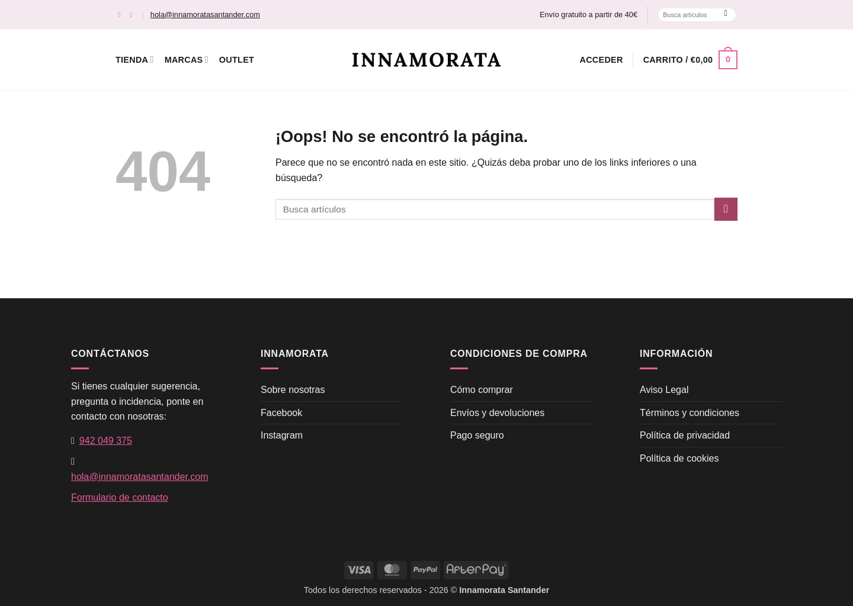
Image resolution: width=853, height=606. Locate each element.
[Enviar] (726, 14)
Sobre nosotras (293, 390)
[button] (601, 59)
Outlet (236, 60)
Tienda (135, 59)
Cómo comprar (481, 390)
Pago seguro (477, 435)
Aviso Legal (664, 390)
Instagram (282, 435)
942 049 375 (105, 441)
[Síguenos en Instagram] (133, 14)
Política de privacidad (685, 435)
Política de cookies (679, 458)
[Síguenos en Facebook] (122, 14)
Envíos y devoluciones (497, 413)
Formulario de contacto (119, 497)
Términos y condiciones (689, 413)
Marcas (187, 59)
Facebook (281, 413)
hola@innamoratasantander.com (205, 14)
